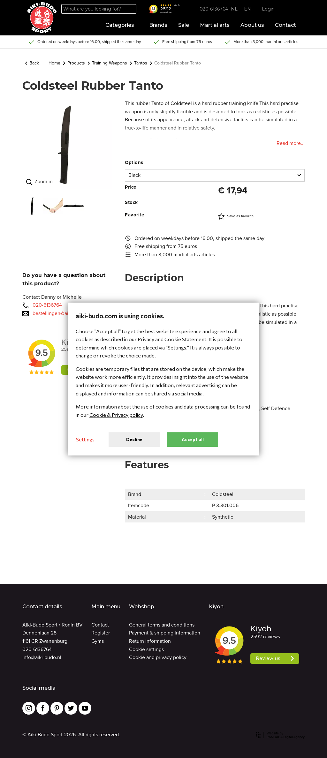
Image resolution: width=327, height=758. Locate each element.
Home (54, 63)
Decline (134, 439)
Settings (85, 440)
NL (234, 9)
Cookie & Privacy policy (116, 415)
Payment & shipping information (164, 632)
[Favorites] (285, 9)
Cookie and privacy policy (157, 657)
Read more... (291, 143)
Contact (285, 25)
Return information (150, 641)
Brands (158, 25)
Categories (121, 25)
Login (268, 9)
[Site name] (42, 18)
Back (32, 63)
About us (252, 25)
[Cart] (295, 9)
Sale (183, 25)
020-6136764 (47, 305)
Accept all (193, 439)
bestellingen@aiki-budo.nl (62, 313)
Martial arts (215, 25)
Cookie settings (146, 649)
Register (100, 632)
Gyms (97, 641)
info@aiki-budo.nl (41, 657)
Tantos (138, 63)
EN (247, 9)
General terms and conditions (161, 624)
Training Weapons (107, 63)
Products (74, 63)
